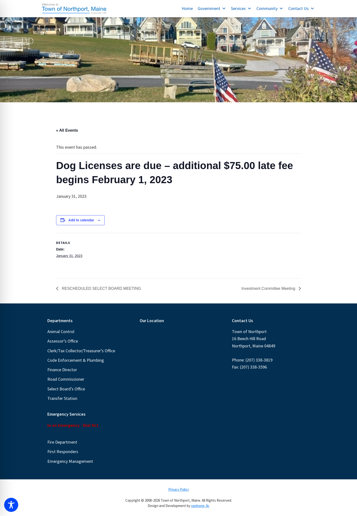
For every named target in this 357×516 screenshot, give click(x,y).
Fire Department (62, 442)
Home (187, 8)
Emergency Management (70, 461)
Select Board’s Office (66, 389)
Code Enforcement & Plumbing (75, 360)
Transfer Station (62, 398)
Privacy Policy (178, 489)
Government (212, 8)
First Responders (62, 451)
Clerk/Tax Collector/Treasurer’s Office (81, 350)
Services (241, 8)
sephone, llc (200, 505)
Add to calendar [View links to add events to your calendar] (81, 220)
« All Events (67, 130)
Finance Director (62, 369)
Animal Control (60, 331)
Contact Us (301, 8)
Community (269, 8)
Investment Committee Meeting (268, 288)
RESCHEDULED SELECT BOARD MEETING (101, 288)
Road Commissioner (65, 379)
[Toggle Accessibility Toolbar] (11, 504)
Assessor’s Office (62, 341)
